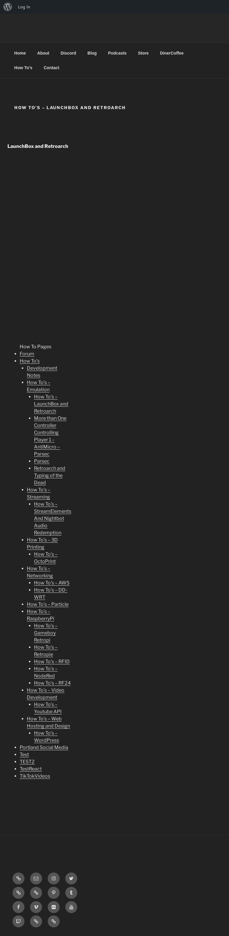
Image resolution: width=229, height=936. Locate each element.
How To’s (23, 67)
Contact (51, 67)
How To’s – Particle (48, 604)
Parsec (41, 461)
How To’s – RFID (52, 661)
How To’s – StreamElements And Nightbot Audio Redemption (52, 518)
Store (143, 53)
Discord (68, 53)
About (43, 53)
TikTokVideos (35, 776)
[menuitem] (8, 7)
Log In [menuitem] (24, 7)
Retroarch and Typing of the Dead (49, 475)
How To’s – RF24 (52, 683)
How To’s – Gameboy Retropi (46, 633)
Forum (27, 354)
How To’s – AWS (51, 583)
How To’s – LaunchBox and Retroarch (51, 404)
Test (24, 754)
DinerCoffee (171, 53)
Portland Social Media (44, 747)
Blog (92, 53)
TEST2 (27, 762)
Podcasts (117, 53)
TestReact (31, 769)
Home (20, 53)
